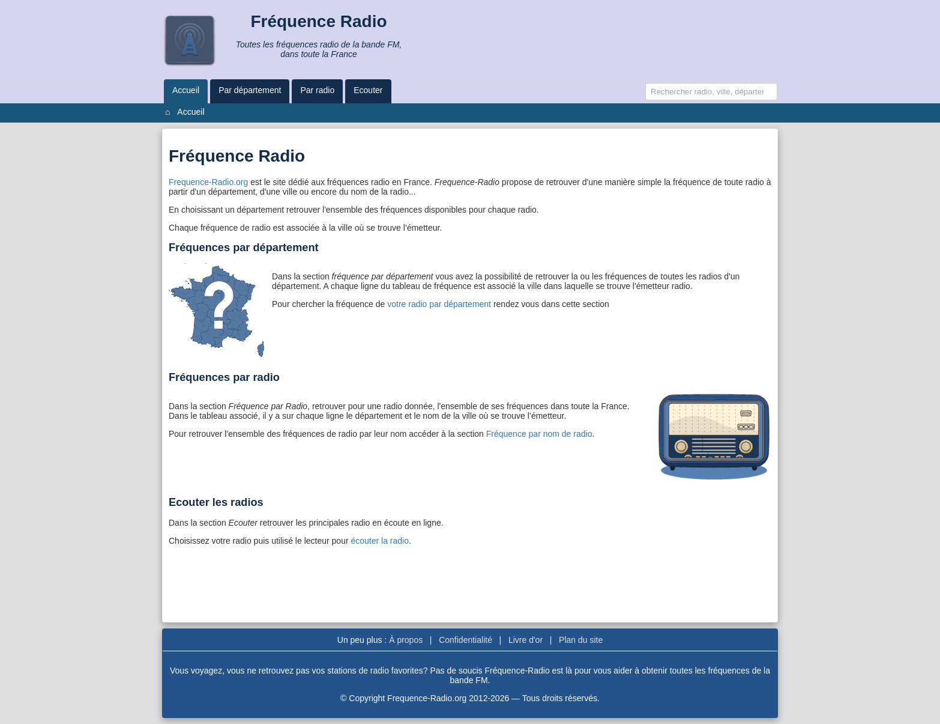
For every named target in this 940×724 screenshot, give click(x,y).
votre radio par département (440, 304)
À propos (406, 640)
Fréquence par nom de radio (539, 434)
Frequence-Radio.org (208, 182)
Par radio (317, 90)
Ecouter (368, 90)
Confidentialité (465, 640)
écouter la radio (380, 541)
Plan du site (581, 640)
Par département (249, 90)
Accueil (185, 90)
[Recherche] (711, 91)
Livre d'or (525, 640)
